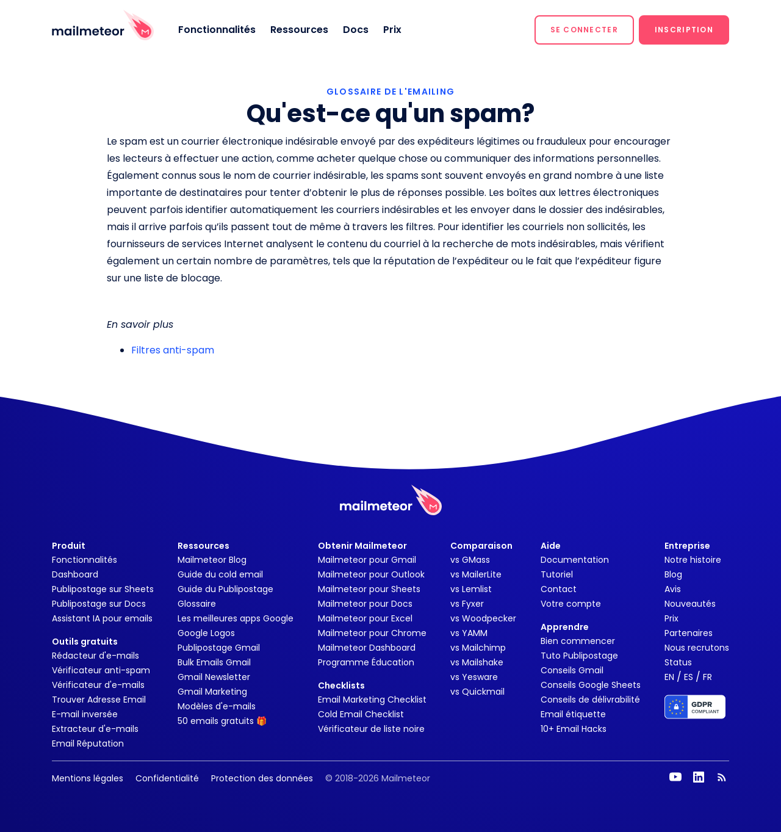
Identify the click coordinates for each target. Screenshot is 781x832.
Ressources (299, 30)
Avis (672, 589)
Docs (356, 30)
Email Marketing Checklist (372, 699)
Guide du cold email (220, 574)
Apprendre (565, 627)
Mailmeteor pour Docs (365, 604)
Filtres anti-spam (172, 350)
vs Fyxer (467, 604)
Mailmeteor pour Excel (365, 618)
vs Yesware (474, 677)
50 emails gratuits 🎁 (222, 721)
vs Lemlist (471, 589)
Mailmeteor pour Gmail (367, 560)
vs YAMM (469, 633)
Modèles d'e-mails (217, 706)
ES (688, 677)
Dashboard (75, 574)
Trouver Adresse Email (99, 699)
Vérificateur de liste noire (371, 729)
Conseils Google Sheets (591, 685)
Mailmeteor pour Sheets (369, 589)
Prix (392, 30)
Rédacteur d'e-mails (95, 655)
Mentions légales (87, 778)
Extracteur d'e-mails (95, 729)
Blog (673, 574)
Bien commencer (578, 641)
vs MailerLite (476, 574)
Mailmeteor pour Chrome (372, 633)
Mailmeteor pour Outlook (371, 574)
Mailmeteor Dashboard (367, 648)
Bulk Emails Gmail (214, 662)
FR (707, 677)
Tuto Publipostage (579, 655)
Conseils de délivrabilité (590, 699)
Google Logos (206, 633)
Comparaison (481, 546)
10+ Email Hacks (573, 729)
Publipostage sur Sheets (103, 589)
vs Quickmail (477, 691)
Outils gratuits (85, 641)
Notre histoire (692, 560)
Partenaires (688, 633)
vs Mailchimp (478, 648)
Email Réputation (88, 743)
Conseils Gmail (572, 670)
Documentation (575, 560)
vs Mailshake (476, 662)
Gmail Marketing (212, 691)
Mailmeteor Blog (212, 560)
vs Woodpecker (483, 618)
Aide (551, 546)
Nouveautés (690, 604)
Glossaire (197, 604)
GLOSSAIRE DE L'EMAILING (390, 91)
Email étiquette (573, 714)
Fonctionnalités (217, 30)
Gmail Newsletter (214, 677)
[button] (584, 30)
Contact (559, 589)
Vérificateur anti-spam (101, 670)
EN (669, 677)
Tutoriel (557, 574)
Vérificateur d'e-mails (98, 685)
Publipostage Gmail (219, 648)
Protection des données (262, 778)
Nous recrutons (696, 648)
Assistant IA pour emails (102, 618)
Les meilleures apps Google (235, 618)
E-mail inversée (85, 714)
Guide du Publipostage (225, 589)
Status (678, 662)
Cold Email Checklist (361, 714)
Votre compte (571, 604)
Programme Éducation (366, 662)
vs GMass (470, 560)
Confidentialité (167, 778)
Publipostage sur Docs (99, 604)
